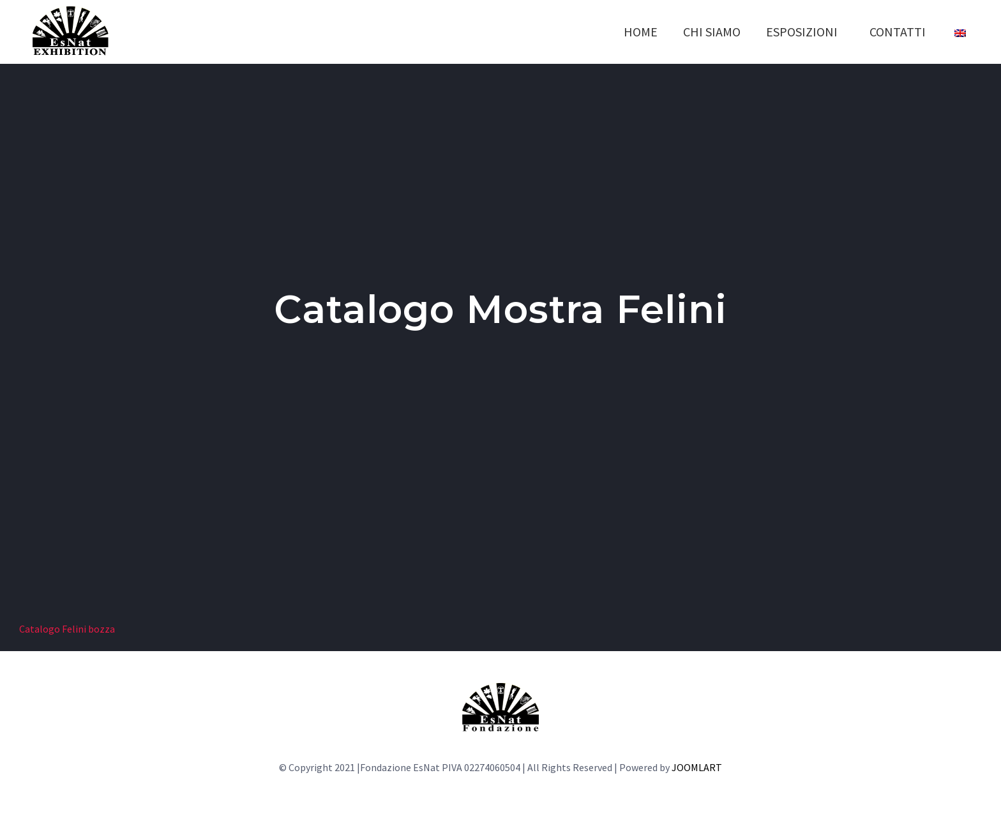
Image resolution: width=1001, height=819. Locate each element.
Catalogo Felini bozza (67, 628)
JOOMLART (697, 767)
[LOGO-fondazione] (500, 688)
